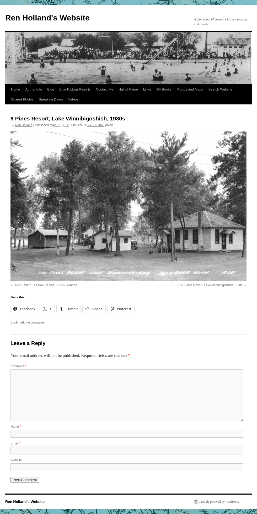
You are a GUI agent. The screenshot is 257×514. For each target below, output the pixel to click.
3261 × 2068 (95, 125)
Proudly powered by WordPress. (219, 502)
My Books (163, 89)
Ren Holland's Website (47, 17)
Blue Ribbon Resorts (74, 89)
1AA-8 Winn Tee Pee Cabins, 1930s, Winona (45, 285)
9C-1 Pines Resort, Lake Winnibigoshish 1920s (210, 285)
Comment (18, 366)
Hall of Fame (128, 89)
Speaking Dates (51, 99)
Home (15, 89)
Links (147, 89)
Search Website (220, 89)
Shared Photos (22, 99)
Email (15, 443)
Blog (50, 89)
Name (15, 426)
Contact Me (104, 89)
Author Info (33, 89)
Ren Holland (23, 125)
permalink (37, 322)
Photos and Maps (189, 89)
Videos (73, 99)
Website (16, 460)
